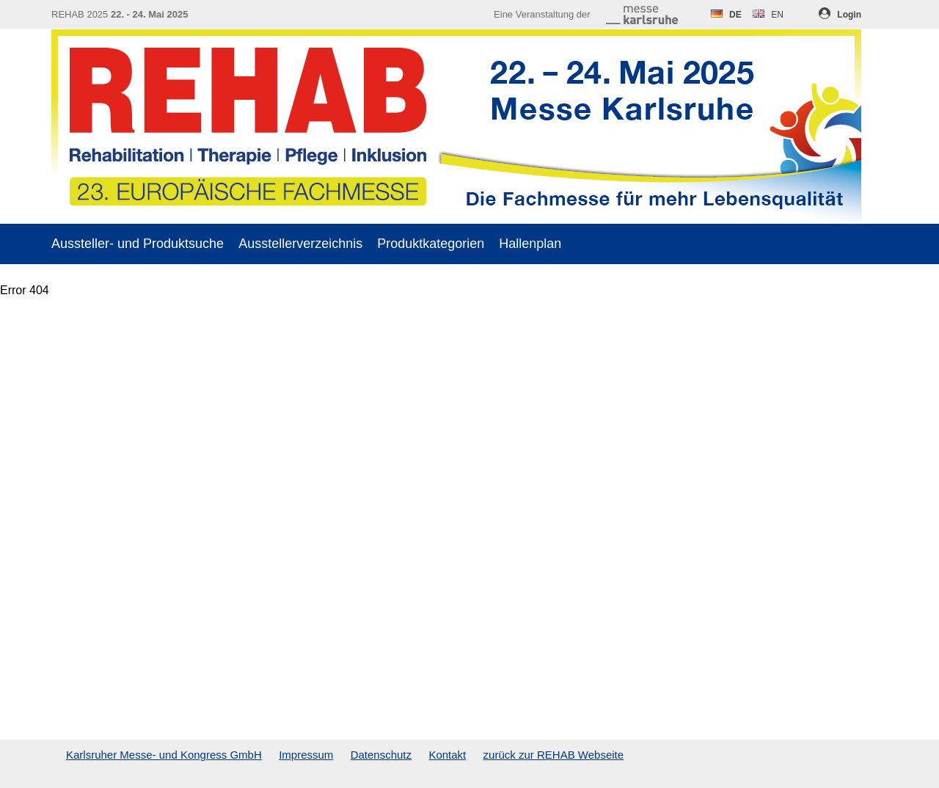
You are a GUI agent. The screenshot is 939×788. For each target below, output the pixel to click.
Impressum (306, 754)
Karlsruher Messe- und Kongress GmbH (164, 754)
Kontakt (447, 754)
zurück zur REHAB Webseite (553, 754)
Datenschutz (381, 754)
